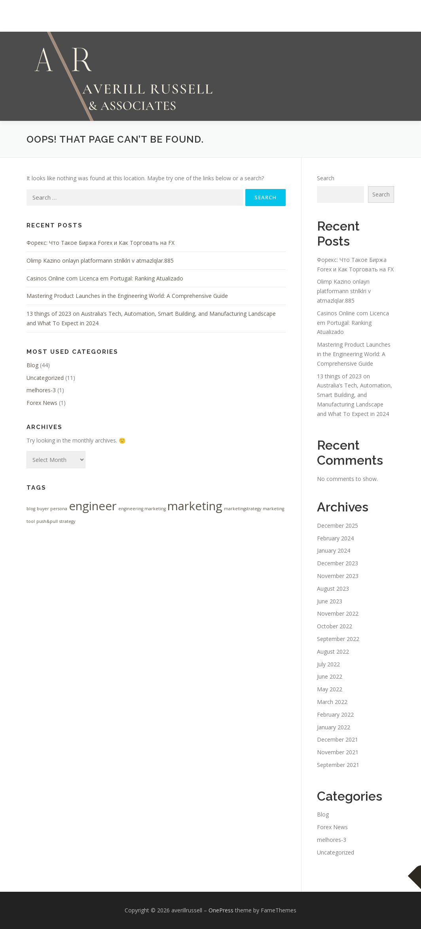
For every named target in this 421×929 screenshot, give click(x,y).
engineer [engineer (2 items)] (93, 506)
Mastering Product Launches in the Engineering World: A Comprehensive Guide (127, 295)
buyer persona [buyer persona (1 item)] (52, 508)
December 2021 (337, 739)
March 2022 (332, 702)
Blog (32, 365)
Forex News (42, 402)
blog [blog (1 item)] (31, 508)
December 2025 (337, 525)
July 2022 (328, 664)
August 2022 (333, 651)
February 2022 (335, 714)
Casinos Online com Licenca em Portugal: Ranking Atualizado (105, 278)
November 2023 (337, 576)
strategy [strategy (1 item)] (67, 521)
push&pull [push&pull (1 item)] (47, 521)
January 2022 (333, 727)
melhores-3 (41, 390)
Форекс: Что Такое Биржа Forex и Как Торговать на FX (100, 242)
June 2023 (329, 601)
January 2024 (333, 550)
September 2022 (338, 639)
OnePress (221, 910)
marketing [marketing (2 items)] (194, 506)
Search (325, 178)
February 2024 (335, 538)
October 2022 (334, 626)
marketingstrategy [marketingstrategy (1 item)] (242, 508)
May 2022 (329, 689)
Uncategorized (45, 378)
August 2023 (333, 588)
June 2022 (329, 676)
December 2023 (337, 563)
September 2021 (338, 765)
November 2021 (337, 752)
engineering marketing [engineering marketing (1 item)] (142, 508)
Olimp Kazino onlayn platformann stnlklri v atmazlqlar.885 (100, 260)
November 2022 (337, 613)
